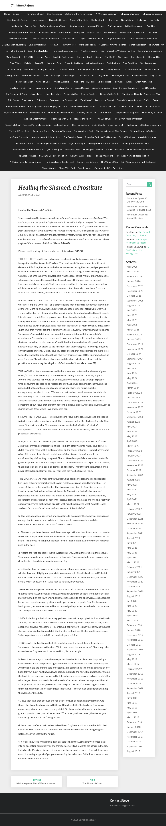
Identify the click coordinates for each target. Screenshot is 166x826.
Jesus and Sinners (95, 26)
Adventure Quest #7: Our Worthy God (137, 200)
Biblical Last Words (134, 26)
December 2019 (135, 635)
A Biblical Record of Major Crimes (25, 162)
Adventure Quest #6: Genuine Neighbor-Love (139, 208)
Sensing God (31, 26)
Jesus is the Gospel (104, 100)
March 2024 (133, 387)
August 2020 (133, 596)
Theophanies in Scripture (126, 112)
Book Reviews (84, 168)
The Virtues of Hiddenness (61, 112)
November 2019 (135, 639)
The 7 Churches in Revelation (142, 38)
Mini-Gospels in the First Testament (138, 162)
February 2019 (134, 668)
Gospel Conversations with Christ (133, 100)
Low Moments (138, 57)
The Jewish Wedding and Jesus (39, 69)
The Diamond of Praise (16, 94)
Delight (28, 63)
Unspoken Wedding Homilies (121, 51)
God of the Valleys (51, 75)
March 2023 (133, 445)
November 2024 (135, 349)
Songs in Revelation (115, 38)
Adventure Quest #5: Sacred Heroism (137, 216)
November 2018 (135, 678)
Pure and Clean (72, 149)
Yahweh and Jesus (95, 63)
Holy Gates (155, 75)
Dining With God (67, 168)
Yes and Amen (43, 57)
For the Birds (105, 112)
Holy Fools (154, 20)
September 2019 (135, 649)
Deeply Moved (113, 69)
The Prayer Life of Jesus (148, 106)
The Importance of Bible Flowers (111, 131)
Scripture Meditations (17, 20)
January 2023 (134, 455)
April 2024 (132, 383)
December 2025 (135, 286)
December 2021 (135, 518)
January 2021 (134, 571)
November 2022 (135, 465)
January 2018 (134, 727)
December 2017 (135, 731)
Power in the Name (74, 63)
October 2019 (134, 644)
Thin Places (13, 100)
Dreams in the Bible (109, 94)
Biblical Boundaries (101, 88)
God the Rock (113, 63)
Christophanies (114, 26)
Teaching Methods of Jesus (22, 32)
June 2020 (132, 605)
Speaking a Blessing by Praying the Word (47, 106)
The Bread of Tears (72, 137)
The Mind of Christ (107, 106)
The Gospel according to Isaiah (59, 162)
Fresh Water (28, 100)
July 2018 (132, 697)
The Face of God (86, 75)
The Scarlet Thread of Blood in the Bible (141, 94)
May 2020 (132, 610)
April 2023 (132, 441)
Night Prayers (94, 32)
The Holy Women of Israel (82, 106)
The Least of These (26, 155)
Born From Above (63, 88)
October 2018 (134, 683)
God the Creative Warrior (36, 118)
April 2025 (132, 324)
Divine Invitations (37, 44)
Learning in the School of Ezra (136, 143)
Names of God (43, 81)
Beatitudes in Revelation (14, 44)
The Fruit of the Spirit (14, 51)
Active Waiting (71, 94)
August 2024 (133, 363)
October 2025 (134, 295)
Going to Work (77, 155)
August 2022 (133, 479)
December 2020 (135, 576)
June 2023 (132, 431)
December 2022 (135, 460)
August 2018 (133, 693)
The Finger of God (120, 75)
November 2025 (135, 290)
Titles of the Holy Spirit (83, 81)
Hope (90, 155)
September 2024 (135, 358)
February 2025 (134, 334)
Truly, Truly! (103, 75)
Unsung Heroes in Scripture (143, 131)
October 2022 (134, 470)
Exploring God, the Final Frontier (100, 137)
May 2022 (132, 494)
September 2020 (135, 591)
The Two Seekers (80, 125)
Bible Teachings (54, 13)
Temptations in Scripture (150, 51)
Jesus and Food (54, 63)
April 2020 (132, 615)
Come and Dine (139, 75)
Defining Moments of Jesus (53, 26)
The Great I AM (156, 44)
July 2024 (132, 368)
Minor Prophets (13, 57)
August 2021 (133, 538)
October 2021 (134, 528)
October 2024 (134, 353)
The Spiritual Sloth (104, 155)
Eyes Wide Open (54, 149)
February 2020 (134, 625)
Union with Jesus (144, 81)
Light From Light (77, 143)
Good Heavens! (115, 125)
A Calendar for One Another (112, 44)
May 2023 (132, 436)
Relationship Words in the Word (27, 149)
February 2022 (134, 509)
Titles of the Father (23, 81)
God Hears (123, 57)
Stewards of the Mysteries (133, 32)
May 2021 (132, 552)
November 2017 (135, 736)
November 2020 (135, 581)
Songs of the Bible (79, 20)
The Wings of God (109, 162)
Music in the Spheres (87, 162)
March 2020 (133, 620)
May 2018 (132, 707)
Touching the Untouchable (90, 69)
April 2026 (132, 266)
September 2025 (135, 300)
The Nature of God (34, 13)
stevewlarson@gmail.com (122, 805)
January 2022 (134, 513)
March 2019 (133, 664)
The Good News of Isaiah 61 (140, 149)
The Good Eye (130, 63)
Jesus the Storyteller (38, 51)
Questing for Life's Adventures (109, 168)
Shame (98, 57)
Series (16, 13)
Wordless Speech (87, 44)
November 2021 (135, 523)
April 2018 (132, 712)
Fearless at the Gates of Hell (63, 100)
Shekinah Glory (37, 112)
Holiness (142, 20)
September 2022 (135, 475)
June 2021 (132, 547)
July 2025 (132, 310)
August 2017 (133, 751)
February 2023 (134, 450)
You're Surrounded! (132, 69)
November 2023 (135, 407)
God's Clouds (98, 125)
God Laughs (69, 75)
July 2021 (132, 542)
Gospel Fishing (14, 69)
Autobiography (77, 26)
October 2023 (134, 412)
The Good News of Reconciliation (133, 155)
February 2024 (134, 392)
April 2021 (132, 557)
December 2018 (135, 673)
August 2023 (133, 421)
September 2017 (135, 746)
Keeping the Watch (86, 112)
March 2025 (133, 329)
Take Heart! (86, 100)
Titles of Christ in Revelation (45, 38)
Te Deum (153, 32)
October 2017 (134, 741)
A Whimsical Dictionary (107, 13)
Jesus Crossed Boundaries (126, 88)
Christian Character (130, 13)
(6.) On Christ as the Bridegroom (138, 250)
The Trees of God (66, 69)
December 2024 (135, 344)
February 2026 (134, 276)
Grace (155, 100)
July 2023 (132, 426)
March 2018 (133, 717)
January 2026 (134, 281)
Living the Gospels (58, 20)
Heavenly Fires (69, 44)
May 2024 (132, 378)
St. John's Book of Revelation (53, 155)
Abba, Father (65, 32)
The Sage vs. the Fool (93, 149)
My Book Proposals (19, 137)
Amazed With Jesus (61, 131)
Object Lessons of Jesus (91, 38)
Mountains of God (31, 75)
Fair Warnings (110, 32)
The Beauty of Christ (152, 112)
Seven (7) (39, 63)
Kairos (129, 81)
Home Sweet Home (15, 106)
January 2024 (134, 397)
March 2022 (133, 504)
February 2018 (134, 722)
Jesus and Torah (84, 57)
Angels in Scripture (147, 137)
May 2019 (132, 659)
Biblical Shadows (127, 137)
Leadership (16, 26)
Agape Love (36, 94)
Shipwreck (42, 100)
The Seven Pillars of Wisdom (128, 118)
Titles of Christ (69, 38)
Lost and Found (61, 125)
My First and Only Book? (15, 112)
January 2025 (134, 339)
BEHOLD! (29, 57)
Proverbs (113, 20)
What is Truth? (126, 106)
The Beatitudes (98, 20)
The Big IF (110, 57)
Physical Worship (61, 81)
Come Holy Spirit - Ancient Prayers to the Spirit (28, 125)
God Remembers (148, 63)
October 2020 (134, 586)
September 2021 (135, 533)
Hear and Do (154, 57)
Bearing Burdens (89, 94)
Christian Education (152, 13)
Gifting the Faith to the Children (103, 143)
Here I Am (54, 44)
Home (7, 13)
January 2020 (134, 630)
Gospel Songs (127, 20)
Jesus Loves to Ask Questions (45, 137)
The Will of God (103, 118)
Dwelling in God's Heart (21, 88)
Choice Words (49, 168)
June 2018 (132, 702)
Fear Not (151, 26)
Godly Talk (79, 32)
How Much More (53, 94)
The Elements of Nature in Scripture (143, 125)
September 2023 (135, 416)
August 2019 (133, 654)
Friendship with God (61, 118)
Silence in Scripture (25, 143)
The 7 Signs (15, 63)
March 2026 (133, 271)
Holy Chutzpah (152, 69)
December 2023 (135, 402)
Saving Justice (12, 75)
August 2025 (133, 305)
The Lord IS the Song (19, 131)
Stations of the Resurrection (79, 13)
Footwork (118, 81)
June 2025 (132, 315)
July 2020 (132, 601)
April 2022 (132, 499)
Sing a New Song (41, 131)
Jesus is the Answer (83, 118)
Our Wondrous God (83, 131)
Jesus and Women (47, 32)
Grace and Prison (44, 88)
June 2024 (132, 373)
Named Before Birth (18, 38)
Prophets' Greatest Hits (92, 51)
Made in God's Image (63, 57)
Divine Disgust (82, 88)
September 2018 (135, 688)
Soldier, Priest (104, 81)
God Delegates (149, 88)
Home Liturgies (39, 20)
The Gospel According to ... (64, 51)
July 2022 (132, 484)
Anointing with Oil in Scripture (51, 143)
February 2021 (134, 567)
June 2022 (132, 489)
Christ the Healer (137, 44)
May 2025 (132, 320)
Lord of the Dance (115, 149)
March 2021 (133, 562)
